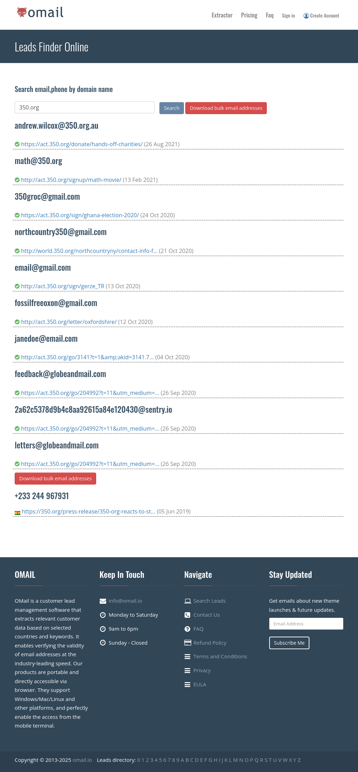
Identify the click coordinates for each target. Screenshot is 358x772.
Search (171, 108)
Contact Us (206, 614)
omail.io (82, 759)
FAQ (198, 628)
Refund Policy (210, 642)
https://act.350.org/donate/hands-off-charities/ (79, 144)
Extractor (222, 14)
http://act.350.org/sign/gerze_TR (60, 286)
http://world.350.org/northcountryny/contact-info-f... (87, 251)
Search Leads (209, 600)
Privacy (201, 670)
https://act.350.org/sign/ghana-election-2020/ (77, 215)
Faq (269, 14)
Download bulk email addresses (226, 108)
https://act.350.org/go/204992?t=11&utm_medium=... (88, 393)
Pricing (249, 14)
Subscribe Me (289, 642)
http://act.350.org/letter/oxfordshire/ (66, 322)
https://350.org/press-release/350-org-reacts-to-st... (89, 511)
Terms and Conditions (220, 656)
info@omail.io (125, 600)
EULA (199, 684)
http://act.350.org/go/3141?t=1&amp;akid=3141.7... (85, 357)
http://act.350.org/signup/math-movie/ (69, 180)
